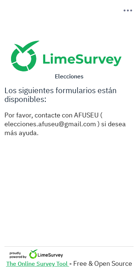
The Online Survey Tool (37, 263)
